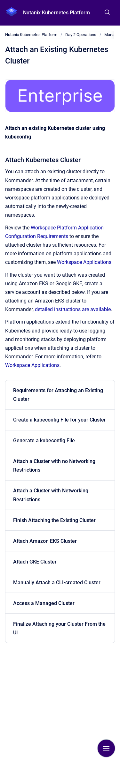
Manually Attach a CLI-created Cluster (56, 582)
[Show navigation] (106, 748)
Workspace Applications (84, 262)
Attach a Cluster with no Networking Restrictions (54, 465)
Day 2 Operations (80, 34)
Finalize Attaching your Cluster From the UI (59, 628)
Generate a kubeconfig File (44, 440)
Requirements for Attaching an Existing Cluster (58, 394)
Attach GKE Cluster (35, 562)
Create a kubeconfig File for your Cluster (59, 420)
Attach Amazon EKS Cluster (45, 541)
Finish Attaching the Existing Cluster (54, 520)
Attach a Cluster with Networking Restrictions (50, 495)
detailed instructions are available (73, 309)
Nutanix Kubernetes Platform (56, 13)
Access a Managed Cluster (44, 603)
